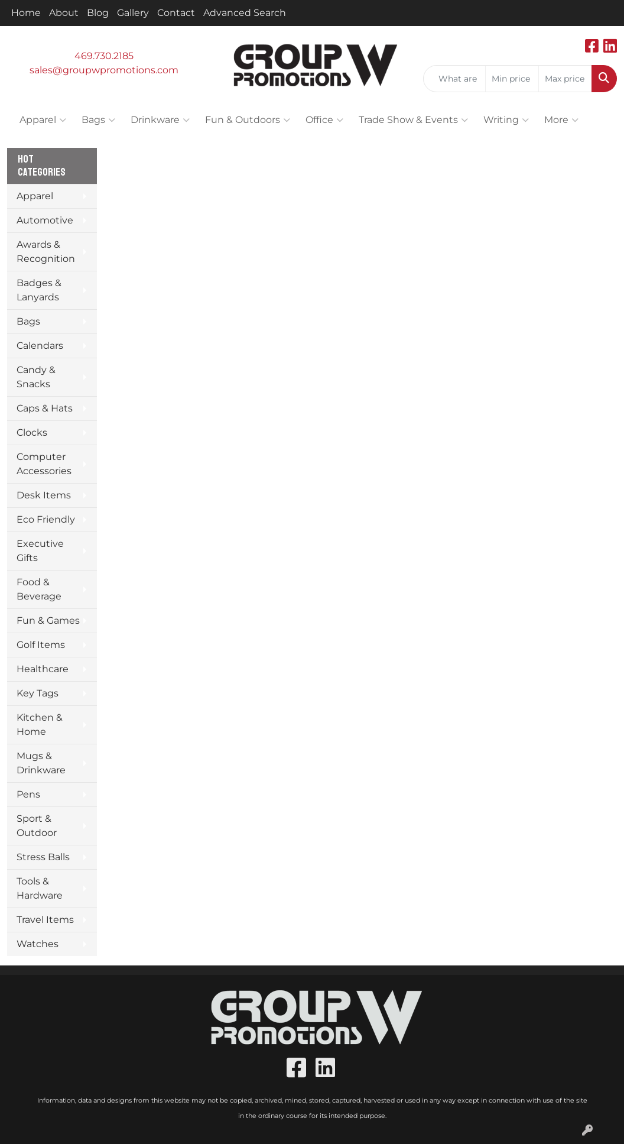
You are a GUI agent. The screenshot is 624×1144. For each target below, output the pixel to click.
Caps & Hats (45, 408)
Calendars (40, 345)
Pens (28, 794)
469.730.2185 (104, 55)
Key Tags (37, 693)
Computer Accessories (44, 464)
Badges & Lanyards (39, 290)
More (561, 120)
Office (324, 120)
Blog (98, 12)
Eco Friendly (46, 519)
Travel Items (45, 919)
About (64, 12)
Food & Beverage (39, 589)
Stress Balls (43, 857)
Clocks (32, 432)
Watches (37, 943)
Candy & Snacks (36, 377)
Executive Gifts (40, 550)
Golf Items (41, 644)
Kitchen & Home (40, 724)
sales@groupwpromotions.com (104, 70)
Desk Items (44, 495)
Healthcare (43, 669)
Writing (506, 120)
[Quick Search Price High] (565, 78)
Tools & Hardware (40, 888)
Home (26, 12)
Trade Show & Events (413, 120)
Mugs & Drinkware (41, 763)
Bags (98, 120)
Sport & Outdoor (37, 825)
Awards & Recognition (46, 251)
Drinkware (160, 120)
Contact (176, 12)
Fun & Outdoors (247, 120)
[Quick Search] (454, 78)
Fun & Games (48, 620)
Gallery (133, 12)
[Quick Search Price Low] (512, 78)
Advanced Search (244, 12)
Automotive (45, 220)
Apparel (43, 120)
